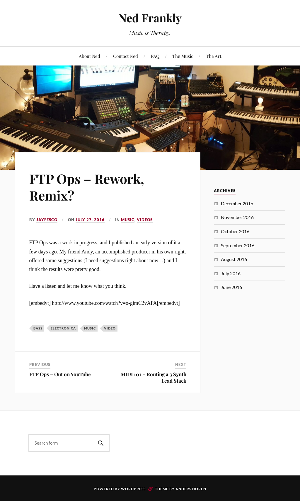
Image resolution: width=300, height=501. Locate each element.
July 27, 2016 (90, 219)
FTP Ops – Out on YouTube (60, 374)
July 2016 (231, 273)
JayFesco (46, 219)
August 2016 (234, 259)
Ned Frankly (150, 17)
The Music (182, 56)
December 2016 (237, 203)
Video (110, 328)
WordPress (133, 489)
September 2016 (237, 245)
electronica (63, 328)
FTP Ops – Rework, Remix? (86, 187)
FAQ (155, 56)
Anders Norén (190, 489)
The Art (213, 56)
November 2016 (237, 217)
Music (127, 219)
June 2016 (231, 287)
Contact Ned (125, 56)
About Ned (89, 56)
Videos (145, 219)
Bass (37, 328)
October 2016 (235, 231)
